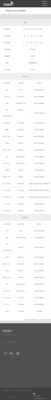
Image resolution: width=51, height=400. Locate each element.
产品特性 (8, 11)
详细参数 (15, 11)
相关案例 (22, 11)
